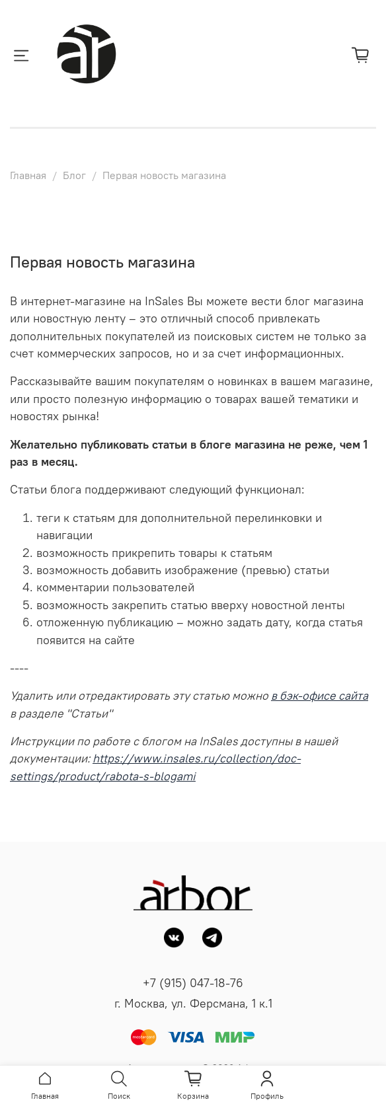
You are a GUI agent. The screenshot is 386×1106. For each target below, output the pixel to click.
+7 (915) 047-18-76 (193, 982)
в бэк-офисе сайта (319, 695)
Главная (28, 175)
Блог (74, 175)
